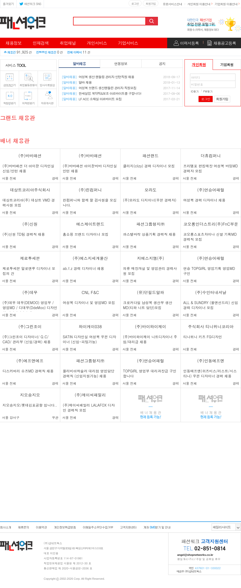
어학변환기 (28, 103)
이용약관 (41, 527)
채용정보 (14, 43)
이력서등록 (189, 43)
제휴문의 (23, 527)
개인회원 (199, 64)
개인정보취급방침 (65, 527)
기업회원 (226, 64)
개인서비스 (97, 43)
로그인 (135, 4)
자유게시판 (47, 103)
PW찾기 (208, 91)
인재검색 (41, 43)
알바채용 (79, 63)
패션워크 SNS (30, 3)
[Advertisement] (120, 485)
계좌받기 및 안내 (156, 527)
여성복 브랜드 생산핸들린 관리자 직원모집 (99, 87)
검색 (152, 21)
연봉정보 (120, 63)
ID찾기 (195, 91)
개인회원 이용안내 (199, 4)
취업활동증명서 (28, 85)
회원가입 (151, 4)
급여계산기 (9, 85)
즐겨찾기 (8, 4)
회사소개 (5, 527)
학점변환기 (9, 103)
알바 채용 (77, 82)
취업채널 (68, 43)
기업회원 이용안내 (226, 4)
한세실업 (101, 93)
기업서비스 (128, 43)
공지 (162, 63)
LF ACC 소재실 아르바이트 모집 (92, 98)
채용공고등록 (224, 43)
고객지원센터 (128, 527)
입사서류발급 (47, 85)
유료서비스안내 (172, 4)
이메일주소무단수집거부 (98, 527)
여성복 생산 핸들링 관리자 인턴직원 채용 (98, 76)
